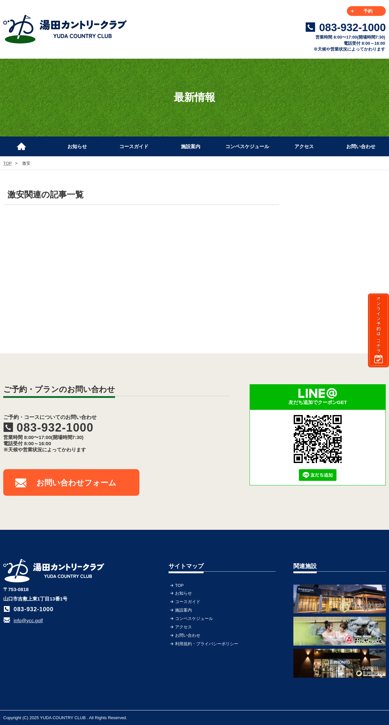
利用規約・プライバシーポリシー (206, 643)
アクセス (304, 146)
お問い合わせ (360, 146)
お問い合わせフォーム (76, 482)
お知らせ (77, 146)
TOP (24, 144)
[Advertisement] (337, 228)
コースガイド (133, 146)
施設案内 (190, 146)
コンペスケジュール (247, 146)
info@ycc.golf (28, 620)
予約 (367, 11)
